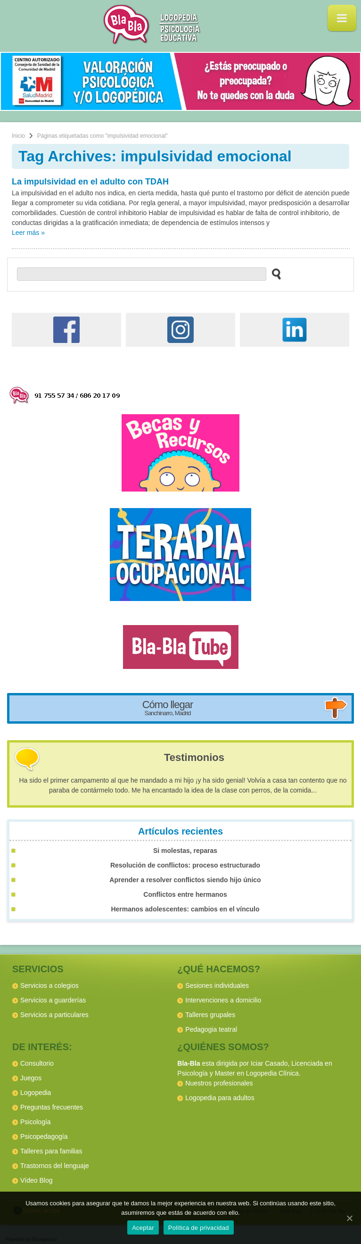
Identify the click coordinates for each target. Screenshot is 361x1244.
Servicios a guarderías (53, 1000)
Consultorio (37, 1063)
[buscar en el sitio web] (273, 273)
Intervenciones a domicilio (223, 1000)
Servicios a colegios (49, 985)
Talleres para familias (51, 1151)
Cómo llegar (167, 708)
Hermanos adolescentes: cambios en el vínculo (185, 909)
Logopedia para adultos (219, 1098)
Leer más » (28, 232)
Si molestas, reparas (185, 850)
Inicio (18, 136)
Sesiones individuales (217, 985)
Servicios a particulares (54, 1015)
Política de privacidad (198, 1227)
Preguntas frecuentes (51, 1107)
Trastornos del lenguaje (54, 1165)
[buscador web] (141, 274)
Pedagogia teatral (211, 1029)
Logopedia (35, 1092)
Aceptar (143, 1227)
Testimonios (194, 757)
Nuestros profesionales (219, 1083)
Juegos (30, 1078)
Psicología (35, 1122)
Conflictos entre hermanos (185, 894)
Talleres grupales (210, 1015)
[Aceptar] (349, 1218)
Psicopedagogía (43, 1136)
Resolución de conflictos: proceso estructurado (185, 865)
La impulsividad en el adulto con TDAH (90, 181)
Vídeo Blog (36, 1180)
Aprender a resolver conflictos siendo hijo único (185, 880)
